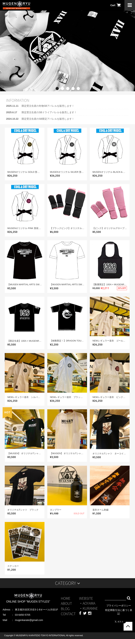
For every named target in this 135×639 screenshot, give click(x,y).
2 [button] (62, 94)
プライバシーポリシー (118, 605)
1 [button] (57, 94)
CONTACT (68, 613)
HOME (65, 598)
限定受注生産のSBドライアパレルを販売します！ (49, 112)
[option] (67, 51)
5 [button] (78, 94)
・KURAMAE (88, 608)
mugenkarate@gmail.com (29, 620)
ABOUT (66, 603)
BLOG (65, 608)
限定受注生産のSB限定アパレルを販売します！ (48, 118)
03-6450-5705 (22, 614)
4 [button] (73, 94)
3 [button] (67, 94)
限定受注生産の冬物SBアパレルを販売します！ (48, 105)
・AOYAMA (87, 603)
